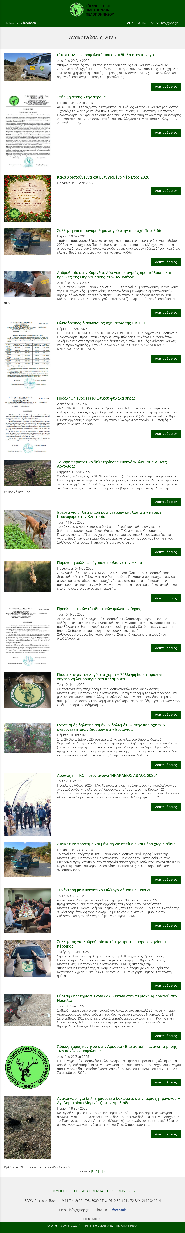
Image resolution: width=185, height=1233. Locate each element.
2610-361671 (137, 23)
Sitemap (97, 1218)
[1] (93, 1171)
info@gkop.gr (167, 23)
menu (5, 10)
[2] (97, 1171)
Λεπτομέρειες (166, 86)
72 (152, 23)
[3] (101, 1171)
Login (86, 1218)
